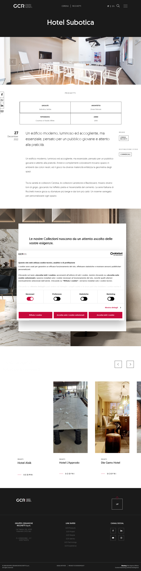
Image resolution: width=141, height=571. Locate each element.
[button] (118, 364)
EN (113, 6)
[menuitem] (65, 6)
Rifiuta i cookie (35, 315)
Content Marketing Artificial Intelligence (127, 567)
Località (45, 105)
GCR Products (70, 528)
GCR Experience (70, 546)
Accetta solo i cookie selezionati (70, 315)
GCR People (70, 535)
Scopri (28, 475)
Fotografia (45, 117)
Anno (96, 117)
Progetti (70, 93)
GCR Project (70, 531)
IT (108, 6)
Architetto (95, 105)
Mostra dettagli (111, 307)
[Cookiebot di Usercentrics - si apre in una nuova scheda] (112, 254)
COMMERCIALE (125, 154)
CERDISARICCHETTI (123, 138)
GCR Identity (70, 539)
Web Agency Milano (133, 566)
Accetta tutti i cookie (105, 315)
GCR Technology (70, 542)
